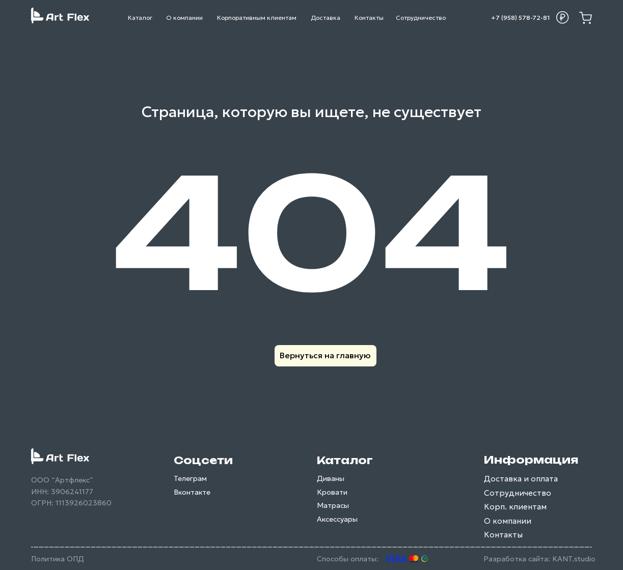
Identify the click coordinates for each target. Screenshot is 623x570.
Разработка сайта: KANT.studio (539, 558)
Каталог (345, 460)
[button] (562, 17)
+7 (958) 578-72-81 (520, 17)
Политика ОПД (57, 558)
